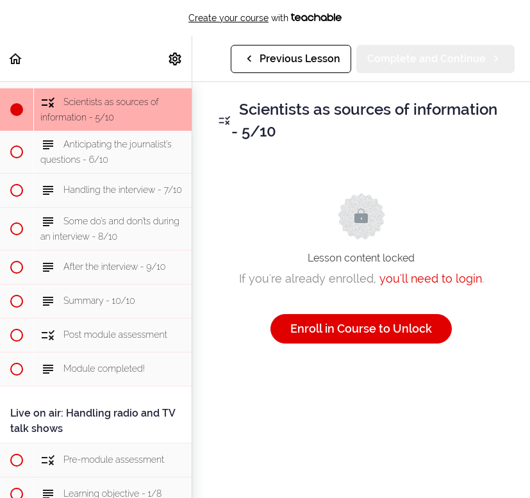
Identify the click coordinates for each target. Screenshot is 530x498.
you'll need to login (430, 278)
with (265, 18)
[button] (16, 58)
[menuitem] (176, 58)
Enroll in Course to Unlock (361, 328)
